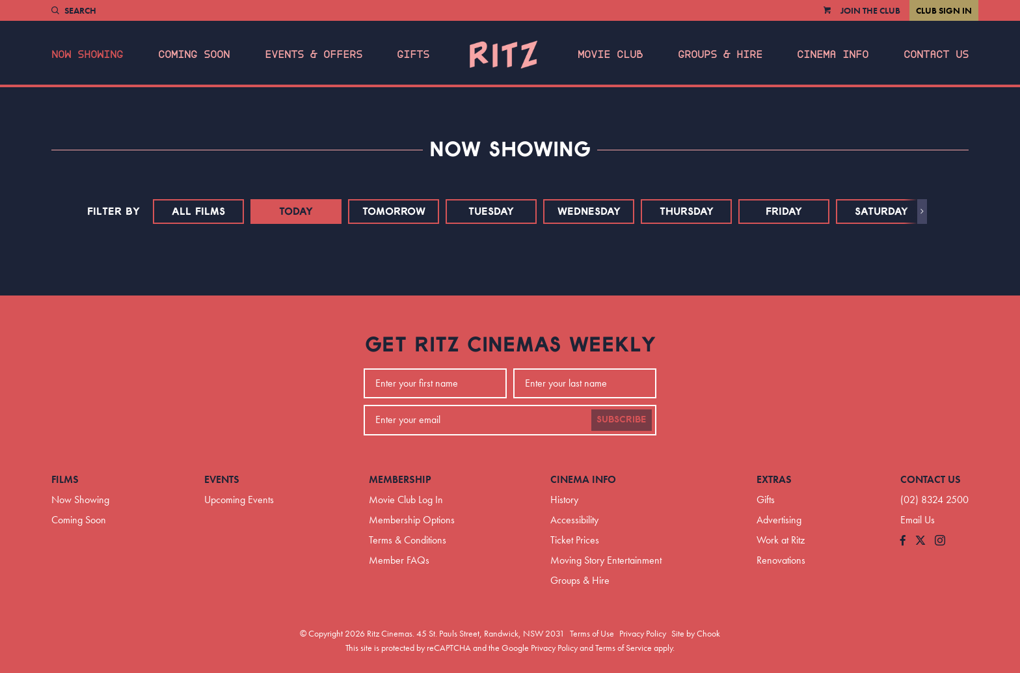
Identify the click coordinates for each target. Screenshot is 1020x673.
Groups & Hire (720, 54)
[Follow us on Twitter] (920, 541)
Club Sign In (944, 10)
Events (221, 479)
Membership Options (412, 520)
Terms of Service (623, 647)
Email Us (917, 520)
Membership (400, 479)
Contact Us (936, 54)
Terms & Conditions (407, 540)
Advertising (779, 520)
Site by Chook (695, 633)
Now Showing (87, 54)
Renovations (781, 560)
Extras (774, 479)
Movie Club (610, 54)
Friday (784, 211)
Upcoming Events (239, 499)
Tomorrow (393, 211)
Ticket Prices (574, 540)
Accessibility (574, 520)
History (564, 499)
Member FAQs (399, 560)
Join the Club (870, 10)
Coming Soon (194, 54)
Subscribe (622, 419)
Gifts (413, 54)
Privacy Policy (642, 633)
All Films (198, 211)
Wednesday (589, 211)
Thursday (687, 211)
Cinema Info (832, 54)
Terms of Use (592, 633)
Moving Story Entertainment (606, 560)
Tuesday (491, 211)
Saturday (881, 211)
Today (296, 211)
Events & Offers (313, 54)
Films (65, 479)
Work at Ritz (781, 540)
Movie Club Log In (406, 499)
